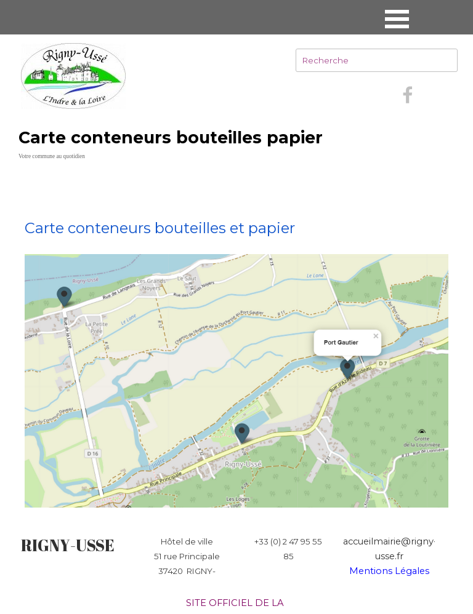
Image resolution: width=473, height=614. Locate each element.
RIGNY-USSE (68, 545)
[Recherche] (377, 60)
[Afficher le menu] (397, 19)
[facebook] (407, 94)
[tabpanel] (236, 341)
